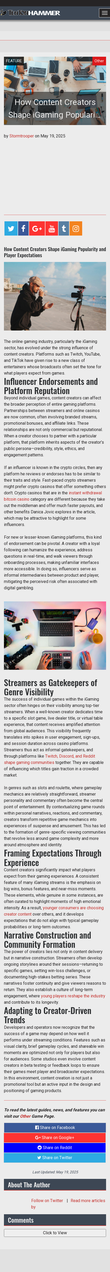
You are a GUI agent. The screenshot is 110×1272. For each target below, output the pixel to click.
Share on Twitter (54, 1157)
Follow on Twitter (47, 1200)
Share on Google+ (54, 1137)
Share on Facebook (55, 1127)
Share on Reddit (55, 1147)
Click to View (55, 1232)
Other (25, 1116)
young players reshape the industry (73, 995)
